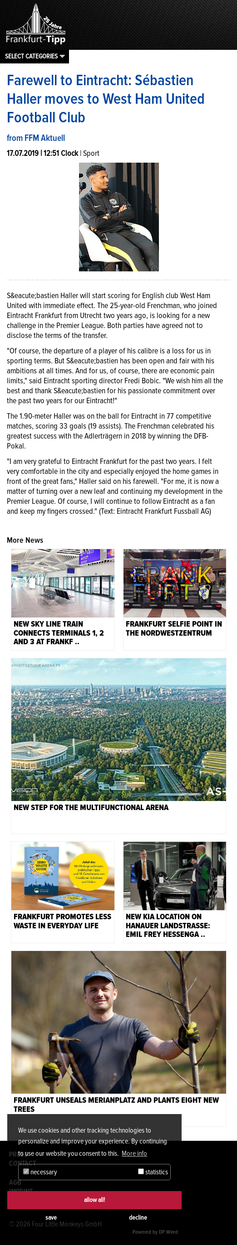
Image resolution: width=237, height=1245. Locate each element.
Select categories (31, 56)
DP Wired (168, 1232)
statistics (153, 1172)
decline (138, 1217)
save (51, 1217)
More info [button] (134, 1153)
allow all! (94, 1200)
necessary (40, 1172)
